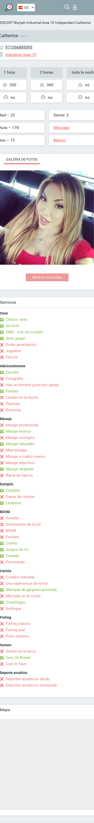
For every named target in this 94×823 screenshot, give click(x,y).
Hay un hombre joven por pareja (32, 385)
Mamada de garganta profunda (31, 589)
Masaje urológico (20, 437)
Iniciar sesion (75, 7)
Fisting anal (15, 630)
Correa (11, 543)
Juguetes (13, 351)
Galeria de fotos (21, 159)
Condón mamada (20, 577)
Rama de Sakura (19, 475)
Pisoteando (15, 562)
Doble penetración (21, 344)
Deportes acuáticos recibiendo (31, 685)
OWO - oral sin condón (24, 332)
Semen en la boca (21, 651)
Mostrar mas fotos (47, 277)
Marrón (59, 140)
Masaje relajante (20, 469)
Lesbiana (13, 503)
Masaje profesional (22, 425)
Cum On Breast (18, 657)
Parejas (12, 391)
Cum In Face (16, 664)
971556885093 (18, 47)
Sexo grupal (15, 338)
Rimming (13, 410)
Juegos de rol (17, 549)
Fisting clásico (18, 623)
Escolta (12, 372)
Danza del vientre (20, 496)
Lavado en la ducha (22, 397)
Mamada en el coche (23, 596)
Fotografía (14, 378)
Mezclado (61, 127)
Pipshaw (13, 403)
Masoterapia (16, 450)
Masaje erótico (18, 431)
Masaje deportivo (20, 463)
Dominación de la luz (23, 524)
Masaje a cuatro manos (25, 456)
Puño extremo (17, 636)
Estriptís (13, 490)
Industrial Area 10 (40, 23)
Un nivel (12, 326)
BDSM (11, 530)
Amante (12, 518)
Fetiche (12, 357)
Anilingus (13, 608)
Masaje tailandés (20, 444)
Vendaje (12, 556)
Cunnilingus (15, 602)
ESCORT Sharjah (13, 23)
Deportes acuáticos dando (28, 679)
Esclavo (12, 537)
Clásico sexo (17, 319)
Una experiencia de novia (26, 583)
